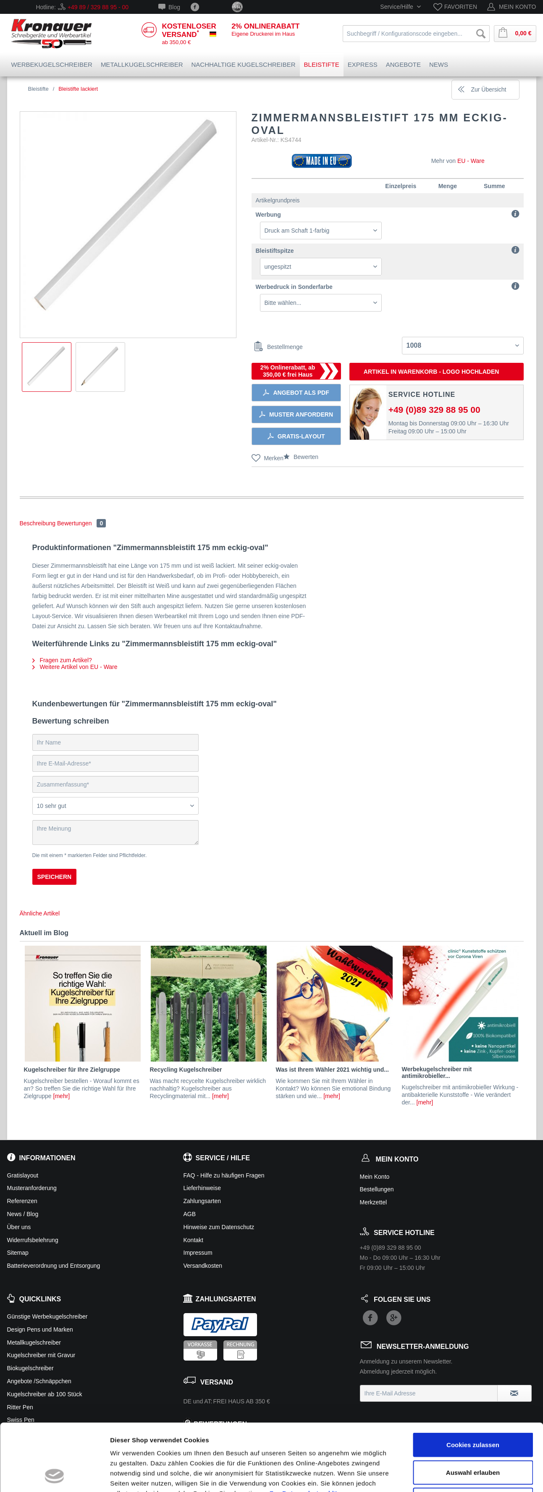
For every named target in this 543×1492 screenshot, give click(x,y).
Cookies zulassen (472, 1381)
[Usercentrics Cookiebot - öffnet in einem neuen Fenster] (54, 1475)
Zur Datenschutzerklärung (311, 1430)
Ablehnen (473, 1436)
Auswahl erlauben (473, 1409)
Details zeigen (446, 1475)
